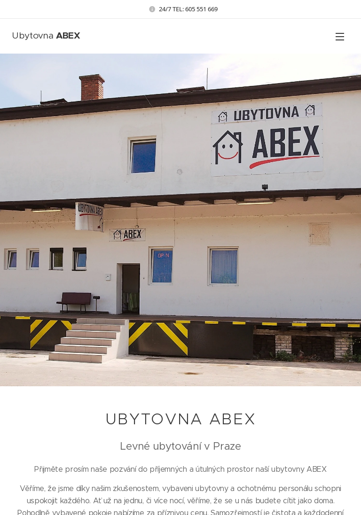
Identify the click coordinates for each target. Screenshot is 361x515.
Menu (340, 36)
